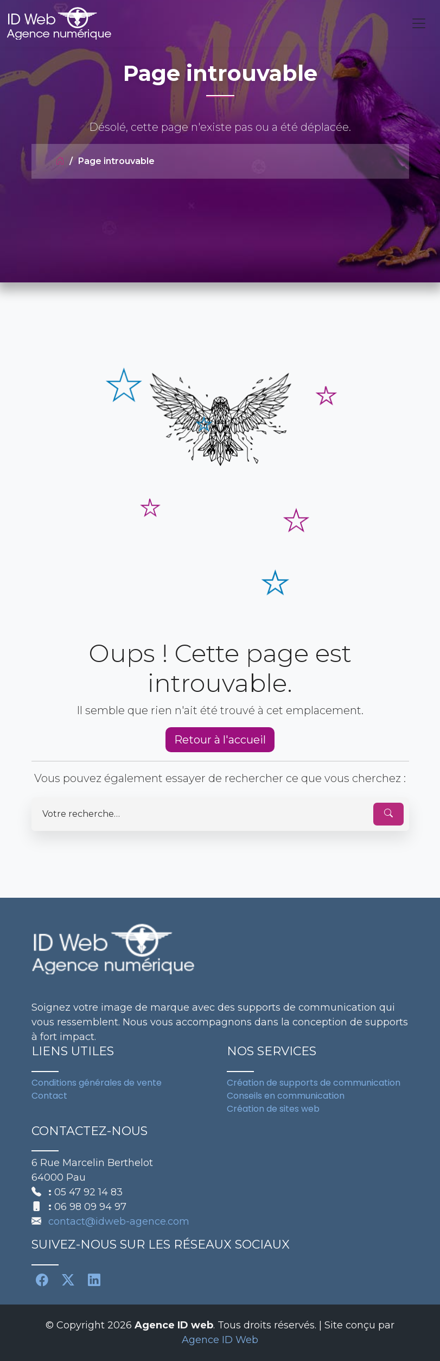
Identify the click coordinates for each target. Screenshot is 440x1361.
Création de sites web (273, 1108)
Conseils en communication (286, 1095)
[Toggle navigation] (418, 23)
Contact (49, 1095)
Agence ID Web (220, 1340)
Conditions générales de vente (96, 1082)
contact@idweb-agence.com (118, 1221)
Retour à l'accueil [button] (220, 739)
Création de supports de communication (313, 1082)
